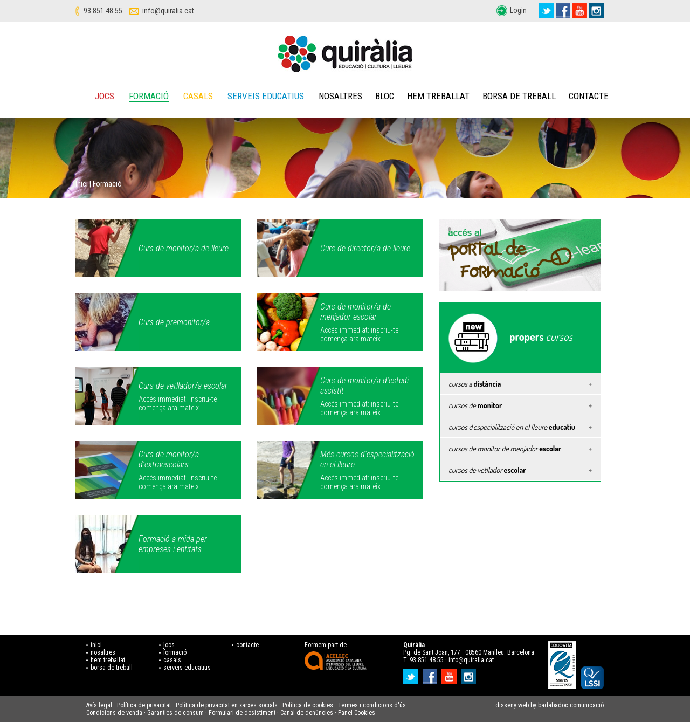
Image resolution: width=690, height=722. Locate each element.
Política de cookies (307, 705)
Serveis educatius (265, 96)
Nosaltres (340, 96)
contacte (247, 645)
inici (96, 645)
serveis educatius (187, 667)
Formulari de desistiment (242, 713)
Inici (81, 184)
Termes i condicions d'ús (372, 705)
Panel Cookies (356, 713)
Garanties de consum (175, 713)
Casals (198, 96)
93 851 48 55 (103, 10)
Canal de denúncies (306, 713)
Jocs (104, 96)
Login (518, 10)
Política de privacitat (144, 705)
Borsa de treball (519, 96)
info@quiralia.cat (168, 10)
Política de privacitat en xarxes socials (227, 705)
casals (172, 660)
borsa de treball (112, 667)
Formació (149, 96)
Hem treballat (438, 96)
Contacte (589, 96)
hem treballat (108, 660)
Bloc (384, 96)
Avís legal (99, 705)
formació (175, 652)
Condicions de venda (114, 713)
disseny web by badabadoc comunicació (549, 705)
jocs (169, 645)
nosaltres (103, 652)
